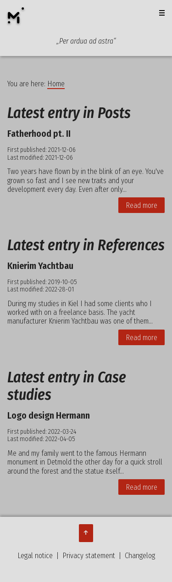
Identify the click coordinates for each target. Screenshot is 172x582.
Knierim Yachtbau (40, 265)
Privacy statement (88, 555)
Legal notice (35, 555)
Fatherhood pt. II (39, 133)
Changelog (140, 555)
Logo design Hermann (48, 415)
